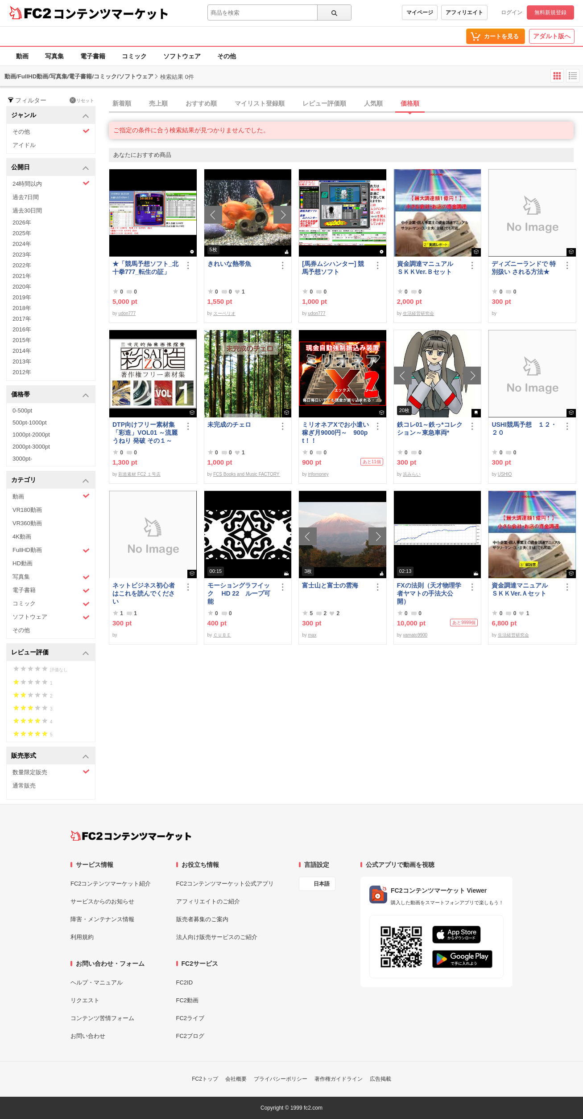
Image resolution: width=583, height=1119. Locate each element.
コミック (134, 56)
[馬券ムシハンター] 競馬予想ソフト (333, 267)
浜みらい (412, 474)
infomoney (318, 474)
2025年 (21, 233)
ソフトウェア (182, 56)
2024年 (21, 244)
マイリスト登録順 (260, 103)
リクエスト (84, 1000)
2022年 (21, 265)
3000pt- (22, 458)
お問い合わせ (87, 1036)
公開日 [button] (50, 167)
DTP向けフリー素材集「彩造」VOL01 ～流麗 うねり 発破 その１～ (145, 432)
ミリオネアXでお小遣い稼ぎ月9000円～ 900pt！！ (335, 432)
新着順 (121, 103)
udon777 (127, 313)
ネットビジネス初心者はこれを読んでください (143, 593)
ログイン (511, 12)
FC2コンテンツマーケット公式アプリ (225, 883)
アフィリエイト (464, 12)
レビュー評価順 (324, 103)
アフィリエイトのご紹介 (208, 901)
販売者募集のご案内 (202, 919)
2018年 (21, 308)
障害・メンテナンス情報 (102, 919)
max (312, 635)
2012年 (21, 372)
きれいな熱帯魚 (229, 263)
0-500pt (22, 410)
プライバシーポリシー (280, 1079)
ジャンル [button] (50, 115)
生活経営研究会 (418, 313)
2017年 (21, 318)
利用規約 (82, 937)
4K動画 (21, 536)
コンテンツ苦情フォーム (102, 1018)
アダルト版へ (552, 36)
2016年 (21, 329)
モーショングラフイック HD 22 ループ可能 (239, 593)
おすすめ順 (201, 103)
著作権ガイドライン (338, 1079)
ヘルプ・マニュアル (96, 982)
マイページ (419, 12)
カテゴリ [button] (50, 480)
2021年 (21, 276)
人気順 (373, 103)
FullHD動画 (51, 550)
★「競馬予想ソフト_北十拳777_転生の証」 (145, 267)
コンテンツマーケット (111, 13)
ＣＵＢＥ (222, 635)
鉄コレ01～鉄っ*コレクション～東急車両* (430, 428)
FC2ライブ (190, 1018)
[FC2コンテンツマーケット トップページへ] (130, 835)
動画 (22, 56)
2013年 (21, 361)
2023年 (21, 254)
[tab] (346, 104)
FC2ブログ (190, 1036)
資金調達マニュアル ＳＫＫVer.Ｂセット (428, 267)
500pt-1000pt (29, 422)
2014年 (21, 350)
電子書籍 (92, 56)
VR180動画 (27, 509)
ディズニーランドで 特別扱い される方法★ (524, 267)
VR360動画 (27, 523)
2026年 (21, 222)
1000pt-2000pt (31, 434)
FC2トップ (205, 1079)
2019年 (21, 297)
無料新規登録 (550, 12)
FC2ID (184, 982)
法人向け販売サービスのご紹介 (216, 937)
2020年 (21, 286)
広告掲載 (380, 1079)
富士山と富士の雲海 (330, 585)
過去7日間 (25, 197)
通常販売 (24, 785)
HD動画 (22, 563)
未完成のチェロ (229, 424)
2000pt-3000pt (31, 446)
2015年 (21, 340)
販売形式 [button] (50, 756)
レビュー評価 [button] (50, 653)
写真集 (54, 56)
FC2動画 (187, 1000)
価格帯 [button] (50, 395)
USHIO (505, 474)
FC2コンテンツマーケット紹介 (110, 883)
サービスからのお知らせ (102, 901)
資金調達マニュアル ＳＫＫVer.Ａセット (523, 589)
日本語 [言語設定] (322, 884)
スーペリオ (224, 313)
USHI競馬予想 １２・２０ (524, 428)
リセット (82, 100)
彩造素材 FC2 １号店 (139, 474)
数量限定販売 (51, 772)
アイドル (24, 145)
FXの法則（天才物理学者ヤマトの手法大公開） (429, 593)
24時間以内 (51, 183)
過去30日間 (27, 210)
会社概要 (236, 1079)
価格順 (410, 103)
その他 (226, 56)
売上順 (158, 103)
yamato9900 (415, 635)
